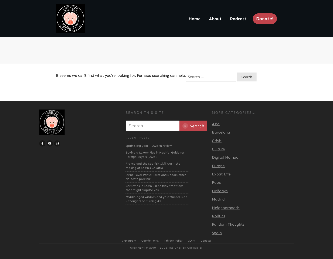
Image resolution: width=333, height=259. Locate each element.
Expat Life (221, 174)
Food (216, 182)
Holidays (220, 191)
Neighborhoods (226, 207)
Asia (216, 124)
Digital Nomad (225, 157)
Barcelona (221, 132)
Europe (218, 166)
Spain (217, 233)
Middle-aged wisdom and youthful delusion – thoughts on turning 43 (156, 199)
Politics (218, 216)
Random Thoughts (228, 224)
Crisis (217, 140)
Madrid (218, 199)
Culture (218, 149)
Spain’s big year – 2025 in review (149, 146)
